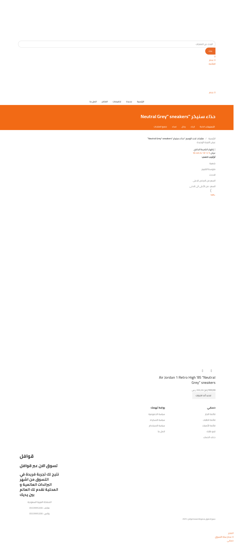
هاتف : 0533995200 (39, 511)
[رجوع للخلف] (211, 113)
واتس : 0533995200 (39, 517)
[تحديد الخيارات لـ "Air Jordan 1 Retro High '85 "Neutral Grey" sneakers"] (203, 399)
